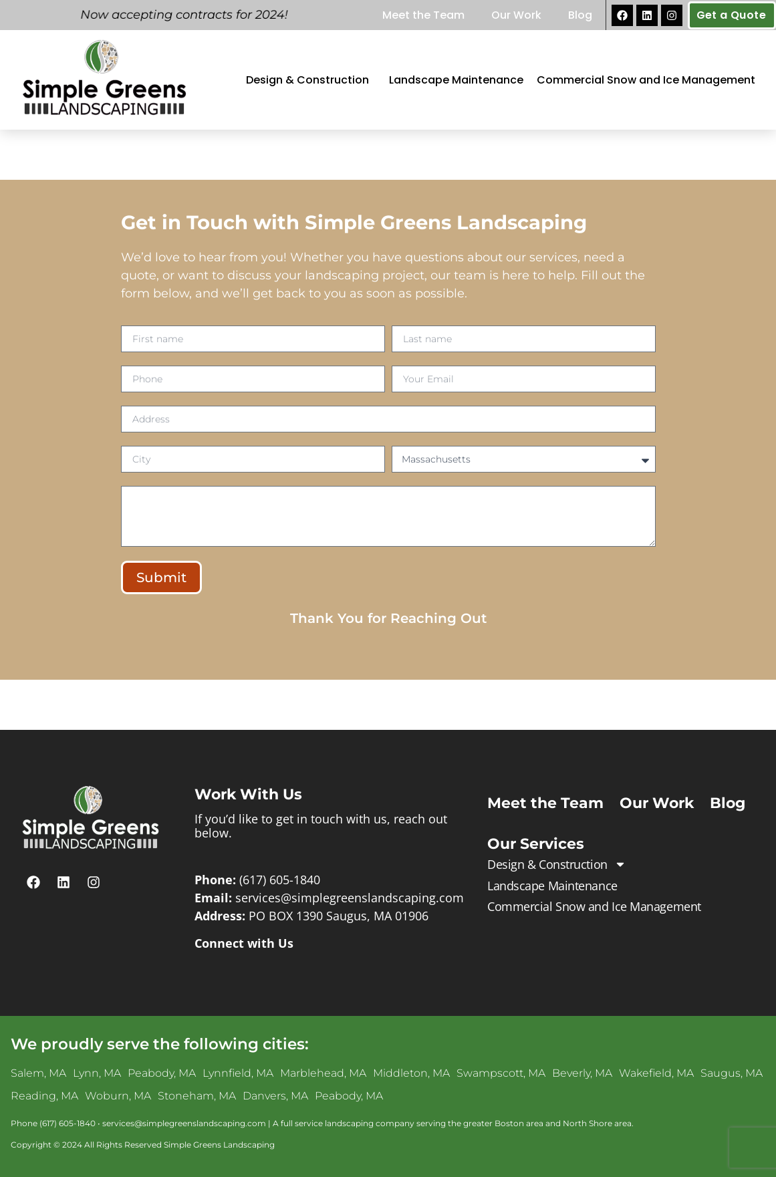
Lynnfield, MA (238, 1073)
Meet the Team (423, 15)
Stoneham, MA (197, 1095)
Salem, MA (38, 1073)
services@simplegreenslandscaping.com (349, 898)
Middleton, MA (411, 1073)
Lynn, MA (97, 1073)
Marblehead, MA (323, 1073)
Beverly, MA (582, 1073)
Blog (580, 15)
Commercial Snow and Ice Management (646, 80)
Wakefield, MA (656, 1073)
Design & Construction (311, 80)
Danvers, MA (275, 1095)
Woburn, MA (118, 1095)
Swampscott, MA (501, 1073)
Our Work (516, 15)
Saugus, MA (731, 1073)
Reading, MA (44, 1095)
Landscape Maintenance (456, 80)
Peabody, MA (162, 1073)
